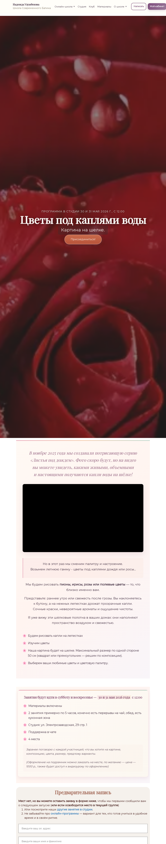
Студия (82, 8)
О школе (121, 8)
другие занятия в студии (74, 809)
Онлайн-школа (65, 8)
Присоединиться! (83, 239)
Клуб (92, 8)
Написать (139, 8)
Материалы (105, 8)
